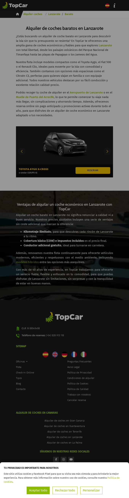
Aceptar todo (38, 490)
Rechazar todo (65, 490)
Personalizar (91, 490)
